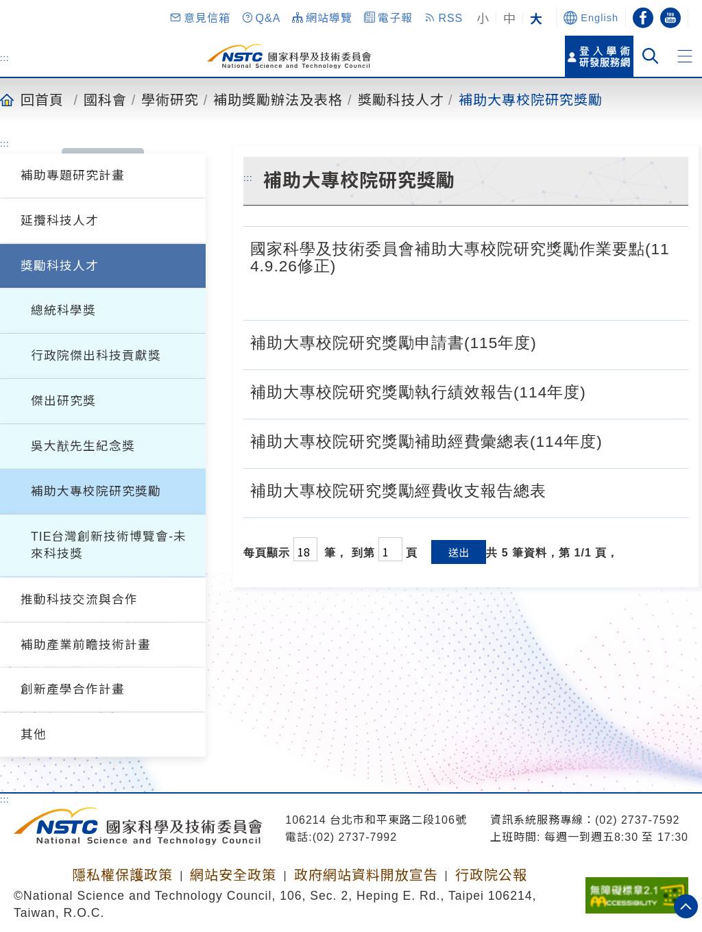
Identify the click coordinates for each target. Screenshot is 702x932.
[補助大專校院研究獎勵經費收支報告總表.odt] (560, 489)
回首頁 (42, 99)
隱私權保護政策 (122, 875)
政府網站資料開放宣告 (366, 875)
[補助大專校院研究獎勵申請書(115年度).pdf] (584, 341)
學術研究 (170, 99)
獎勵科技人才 (401, 99)
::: (5, 57)
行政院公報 (491, 875)
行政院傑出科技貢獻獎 (96, 356)
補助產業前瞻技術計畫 (86, 645)
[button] (199, 18)
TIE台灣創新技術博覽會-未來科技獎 (108, 545)
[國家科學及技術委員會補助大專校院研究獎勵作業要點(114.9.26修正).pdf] (667, 295)
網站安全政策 (233, 875)
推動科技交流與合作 (79, 599)
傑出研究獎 (63, 401)
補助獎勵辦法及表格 (278, 99)
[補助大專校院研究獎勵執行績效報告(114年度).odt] (600, 390)
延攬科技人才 (60, 221)
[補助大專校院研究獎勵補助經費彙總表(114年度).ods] (617, 440)
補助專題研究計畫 (73, 175)
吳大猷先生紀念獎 (83, 446)
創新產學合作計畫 (73, 689)
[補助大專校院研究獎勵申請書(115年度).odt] (551, 341)
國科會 (105, 99)
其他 (34, 734)
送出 (458, 552)
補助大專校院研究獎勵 (531, 99)
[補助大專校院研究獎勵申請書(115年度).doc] (617, 341)
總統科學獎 (63, 310)
